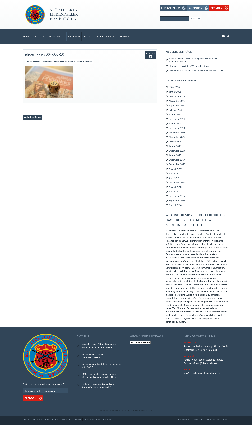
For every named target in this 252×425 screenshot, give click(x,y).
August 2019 (175, 168)
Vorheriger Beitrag (32, 117)
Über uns (39, 36)
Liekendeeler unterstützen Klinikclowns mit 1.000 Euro (196, 70)
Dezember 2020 (177, 150)
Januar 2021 (175, 146)
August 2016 (175, 205)
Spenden (30, 398)
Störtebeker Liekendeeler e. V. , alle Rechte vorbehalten (127, 410)
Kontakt (125, 36)
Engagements (56, 36)
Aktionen (74, 36)
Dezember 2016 (177, 196)
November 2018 (177, 182)
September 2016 (177, 200)
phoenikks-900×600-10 (44, 54)
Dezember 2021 (177, 141)
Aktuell (88, 36)
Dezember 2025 (177, 96)
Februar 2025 (176, 110)
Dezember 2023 (177, 128)
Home (26, 36)
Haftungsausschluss (217, 419)
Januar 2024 (175, 123)
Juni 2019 (174, 177)
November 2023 (177, 132)
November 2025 (177, 100)
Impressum (183, 419)
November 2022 (177, 137)
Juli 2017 (173, 191)
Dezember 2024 (177, 119)
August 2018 (175, 186)
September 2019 (177, 164)
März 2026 (174, 87)
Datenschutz (198, 419)
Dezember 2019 (177, 159)
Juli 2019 (173, 173)
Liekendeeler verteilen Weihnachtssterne (189, 66)
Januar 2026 (175, 91)
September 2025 (177, 105)
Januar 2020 (175, 155)
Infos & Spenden (106, 36)
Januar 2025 (175, 114)
